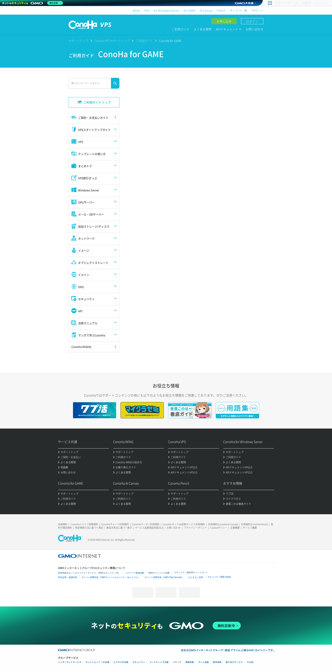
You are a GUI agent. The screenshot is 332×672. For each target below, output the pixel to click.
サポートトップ (78, 41)
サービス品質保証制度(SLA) (149, 527)
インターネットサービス (69, 662)
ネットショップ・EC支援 (97, 662)
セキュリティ (139, 662)
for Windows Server (166, 10)
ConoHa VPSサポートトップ (111, 41)
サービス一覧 (238, 10)
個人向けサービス (234, 662)
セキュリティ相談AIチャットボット (191, 572)
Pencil (221, 10)
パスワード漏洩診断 (134, 573)
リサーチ (177, 662)
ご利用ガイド (181, 29)
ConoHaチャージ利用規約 (115, 524)
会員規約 (62, 524)
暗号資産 (217, 662)
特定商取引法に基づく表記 (89, 527)
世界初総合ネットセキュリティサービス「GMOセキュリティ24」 (89, 573)
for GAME (189, 10)
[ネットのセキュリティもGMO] (32, 3)
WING (136, 10)
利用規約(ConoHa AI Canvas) (223, 524)
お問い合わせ (254, 29)
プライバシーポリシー (195, 527)
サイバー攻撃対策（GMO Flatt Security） (164, 577)
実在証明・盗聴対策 (67, 577)
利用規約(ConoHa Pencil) (254, 524)
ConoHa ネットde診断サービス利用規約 (184, 524)
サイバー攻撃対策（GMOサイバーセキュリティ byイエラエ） (111, 577)
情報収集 (189, 662)
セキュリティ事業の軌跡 (219, 577)
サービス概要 (250, 527)
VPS (146, 10)
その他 (250, 662)
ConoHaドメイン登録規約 (84, 524)
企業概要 (235, 527)
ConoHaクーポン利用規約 (145, 524)
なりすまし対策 (195, 577)
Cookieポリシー (218, 527)
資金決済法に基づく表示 (119, 527)
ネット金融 (203, 662)
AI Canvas (206, 10)
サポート (257, 10)
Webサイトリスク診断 (159, 573)
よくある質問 (203, 29)
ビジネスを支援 (120, 662)
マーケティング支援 (159, 662)
